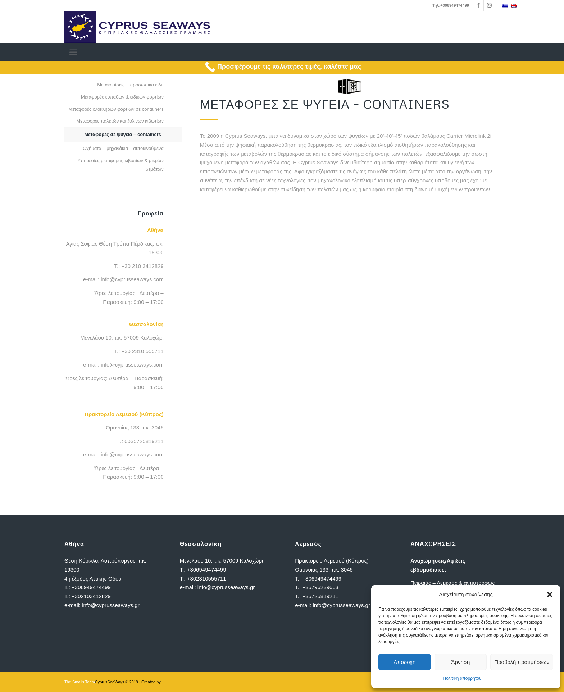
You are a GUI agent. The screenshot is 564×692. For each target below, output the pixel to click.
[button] (549, 594)
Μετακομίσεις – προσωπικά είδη (130, 84)
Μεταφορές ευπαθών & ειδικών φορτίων (122, 97)
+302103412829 (91, 596)
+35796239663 (320, 587)
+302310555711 (206, 578)
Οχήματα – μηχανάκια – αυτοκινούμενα (123, 148)
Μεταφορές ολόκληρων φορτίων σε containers (116, 109)
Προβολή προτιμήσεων (521, 662)
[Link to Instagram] (489, 5)
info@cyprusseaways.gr (110, 605)
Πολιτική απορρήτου (462, 678)
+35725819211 (320, 596)
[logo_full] (137, 27)
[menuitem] (73, 52)
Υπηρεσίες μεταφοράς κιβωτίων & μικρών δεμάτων (121, 165)
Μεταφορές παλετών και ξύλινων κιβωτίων (120, 121)
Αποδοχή (404, 662)
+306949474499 (91, 587)
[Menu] (73, 52)
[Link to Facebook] (478, 5)
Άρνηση (460, 662)
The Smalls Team (79, 682)
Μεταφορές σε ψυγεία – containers (123, 134)
